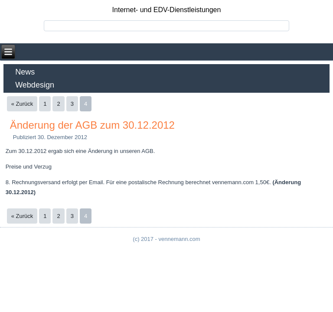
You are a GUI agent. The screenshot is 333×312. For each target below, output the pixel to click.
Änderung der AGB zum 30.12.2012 (92, 125)
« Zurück (22, 104)
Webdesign (34, 85)
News (25, 72)
